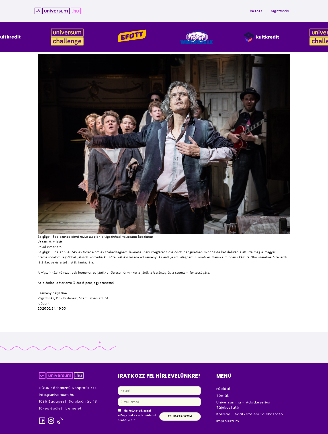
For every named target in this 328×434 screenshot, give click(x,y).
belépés (256, 11)
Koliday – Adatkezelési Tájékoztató (249, 414)
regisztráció (280, 11)
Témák (222, 395)
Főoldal (223, 388)
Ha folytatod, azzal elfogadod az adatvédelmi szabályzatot (137, 415)
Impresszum (227, 421)
